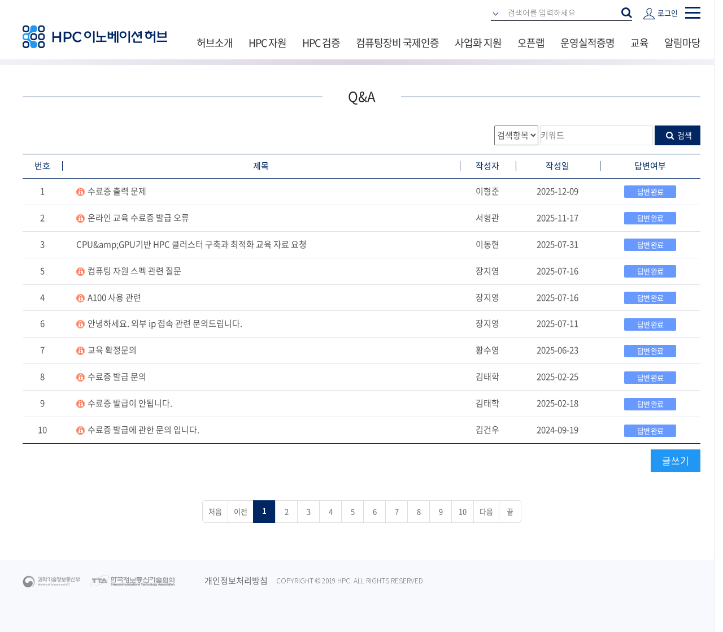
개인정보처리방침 (236, 580)
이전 (240, 511)
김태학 (487, 376)
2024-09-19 (557, 429)
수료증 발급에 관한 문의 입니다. (143, 429)
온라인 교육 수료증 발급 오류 (138, 217)
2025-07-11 (557, 323)
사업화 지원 (478, 42)
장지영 (487, 271)
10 (42, 429)
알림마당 (682, 42)
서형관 (487, 217)
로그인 (667, 12)
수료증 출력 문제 (117, 191)
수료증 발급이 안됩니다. (130, 403)
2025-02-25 (557, 376)
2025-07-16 (557, 271)
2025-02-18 (557, 403)
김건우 (487, 429)
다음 (486, 511)
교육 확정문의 (112, 350)
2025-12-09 (557, 191)
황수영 (487, 350)
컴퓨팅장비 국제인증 (397, 42)
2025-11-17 (557, 217)
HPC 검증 (321, 42)
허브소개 (215, 42)
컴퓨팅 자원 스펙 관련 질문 (134, 271)
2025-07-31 (557, 244)
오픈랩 (531, 42)
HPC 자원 (267, 42)
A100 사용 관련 (114, 297)
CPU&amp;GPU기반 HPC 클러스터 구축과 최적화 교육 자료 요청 (191, 244)
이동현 (487, 244)
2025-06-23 (557, 350)
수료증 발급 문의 (117, 376)
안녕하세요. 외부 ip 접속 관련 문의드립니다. (165, 323)
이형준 (487, 191)
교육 (639, 42)
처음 (215, 511)
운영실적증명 (587, 42)
